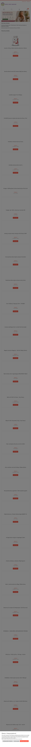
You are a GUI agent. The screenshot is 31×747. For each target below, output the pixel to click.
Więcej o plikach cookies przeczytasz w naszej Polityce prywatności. (12, 738)
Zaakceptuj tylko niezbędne (7, 741)
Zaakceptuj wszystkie (24, 741)
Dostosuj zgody (16, 741)
